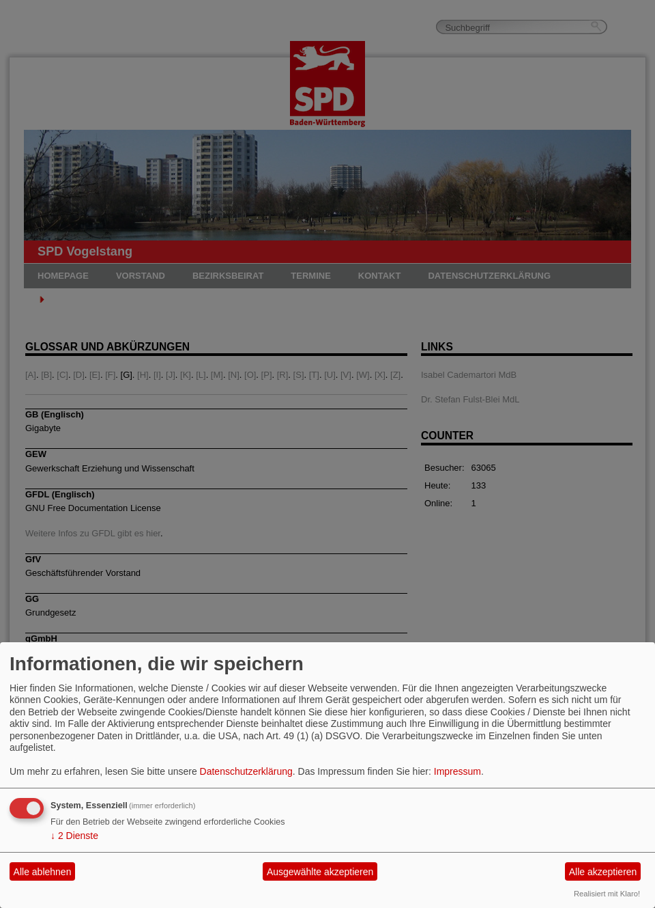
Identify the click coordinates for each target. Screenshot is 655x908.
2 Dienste (74, 835)
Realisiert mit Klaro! (607, 894)
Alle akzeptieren (603, 871)
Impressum (457, 771)
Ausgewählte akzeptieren (320, 871)
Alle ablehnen (43, 871)
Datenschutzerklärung (246, 771)
